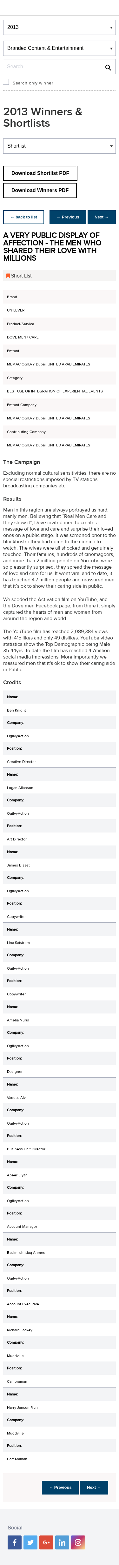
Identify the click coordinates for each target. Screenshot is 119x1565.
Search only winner (33, 83)
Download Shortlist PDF (40, 173)
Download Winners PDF (40, 190)
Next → (101, 217)
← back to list (24, 217)
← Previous (66, 217)
